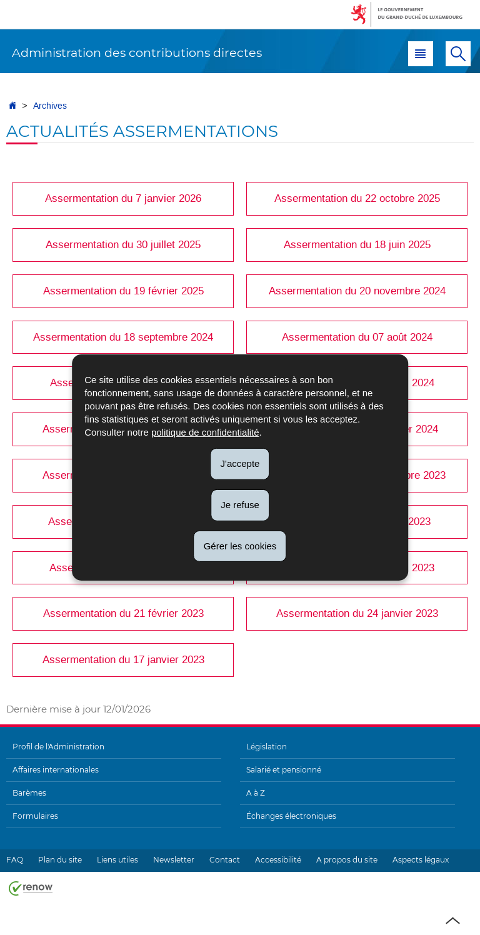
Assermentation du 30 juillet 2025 (123, 244)
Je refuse (240, 504)
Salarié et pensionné (283, 769)
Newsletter (173, 859)
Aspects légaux (420, 859)
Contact (224, 859)
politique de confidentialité (205, 432)
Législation (266, 746)
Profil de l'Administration (58, 746)
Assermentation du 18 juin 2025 (357, 244)
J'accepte (240, 463)
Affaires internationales (55, 769)
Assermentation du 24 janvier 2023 (357, 613)
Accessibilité (278, 859)
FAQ (14, 859)
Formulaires (35, 816)
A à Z (255, 793)
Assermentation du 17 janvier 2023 (123, 659)
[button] (420, 53)
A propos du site (347, 859)
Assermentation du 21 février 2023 (123, 613)
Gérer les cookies (240, 545)
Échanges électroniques (291, 816)
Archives (50, 106)
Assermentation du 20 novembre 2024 (357, 291)
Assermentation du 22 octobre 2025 (357, 198)
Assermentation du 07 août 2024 (357, 337)
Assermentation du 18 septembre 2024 (123, 337)
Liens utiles (117, 859)
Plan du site (60, 859)
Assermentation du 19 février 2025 (123, 291)
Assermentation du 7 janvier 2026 (123, 198)
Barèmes (29, 793)
